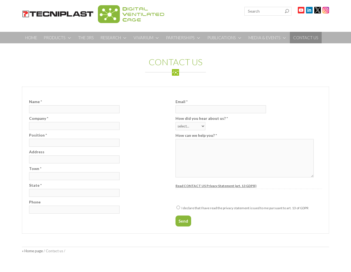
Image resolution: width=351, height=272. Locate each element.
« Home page (32, 251)
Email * (182, 101)
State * (35, 185)
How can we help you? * (196, 135)
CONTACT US (305, 37)
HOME (31, 37)
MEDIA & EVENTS (267, 37)
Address (36, 151)
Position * (38, 135)
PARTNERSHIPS (183, 37)
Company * (38, 118)
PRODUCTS (58, 37)
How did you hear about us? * (202, 118)
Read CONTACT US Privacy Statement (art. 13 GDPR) (216, 186)
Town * (35, 168)
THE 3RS (86, 37)
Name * (35, 101)
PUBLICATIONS (224, 37)
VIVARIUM (146, 37)
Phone (35, 202)
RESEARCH (113, 37)
